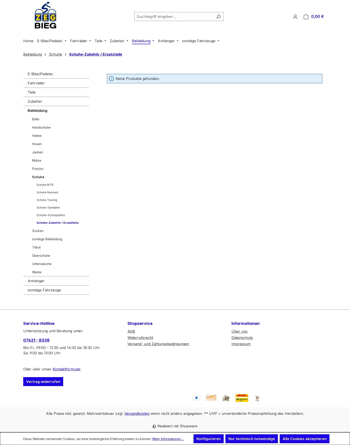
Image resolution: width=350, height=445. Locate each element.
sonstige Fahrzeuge (44, 290)
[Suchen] (218, 16)
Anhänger (36, 281)
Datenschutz (242, 337)
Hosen (37, 144)
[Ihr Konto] (295, 16)
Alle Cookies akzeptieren (305, 439)
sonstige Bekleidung (47, 239)
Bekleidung (37, 110)
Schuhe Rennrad (47, 192)
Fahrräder (36, 83)
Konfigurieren (208, 439)
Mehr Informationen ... (168, 439)
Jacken (37, 152)
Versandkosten (137, 413)
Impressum (240, 344)
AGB (131, 331)
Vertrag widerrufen (43, 381)
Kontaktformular (66, 369)
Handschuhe (41, 127)
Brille (35, 119)
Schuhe (38, 177)
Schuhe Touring (47, 200)
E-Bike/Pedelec (40, 74)
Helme (37, 136)
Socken (38, 231)
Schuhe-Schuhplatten (51, 215)
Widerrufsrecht (140, 337)
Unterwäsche (42, 264)
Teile (31, 92)
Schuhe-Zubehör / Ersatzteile (58, 222)
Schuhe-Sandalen (48, 207)
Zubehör (35, 101)
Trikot (36, 247)
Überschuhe (41, 255)
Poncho (38, 169)
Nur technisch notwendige (251, 439)
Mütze (36, 160)
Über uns (239, 331)
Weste (37, 272)
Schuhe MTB (45, 184)
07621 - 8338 (36, 340)
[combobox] (173, 16)
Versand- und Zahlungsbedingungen (158, 344)
